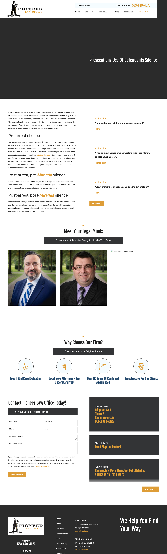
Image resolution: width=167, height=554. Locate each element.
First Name (10, 383)
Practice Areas (62, 496)
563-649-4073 (141, 5)
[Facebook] (26, 517)
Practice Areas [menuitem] (104, 12)
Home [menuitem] (77, 12)
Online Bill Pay (84, 5)
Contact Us (60, 515)
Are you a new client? (14, 398)
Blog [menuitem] (117, 12)
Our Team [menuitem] (89, 12)
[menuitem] (11, 546)
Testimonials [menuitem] (129, 12)
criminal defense (43, 117)
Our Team (60, 490)
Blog (58, 501)
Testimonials (61, 510)
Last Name (45, 383)
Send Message (15, 436)
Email (44, 391)
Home (58, 486)
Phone (9, 391)
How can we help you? (14, 405)
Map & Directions (81, 493)
